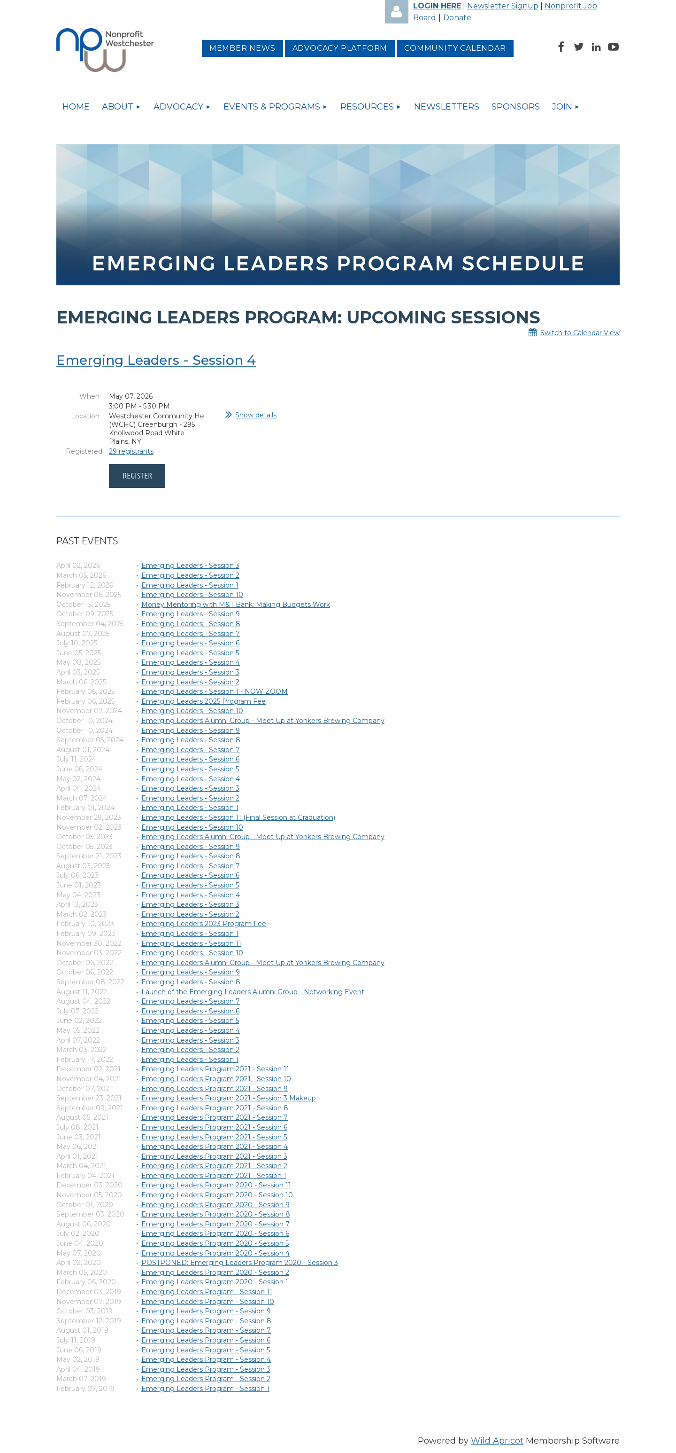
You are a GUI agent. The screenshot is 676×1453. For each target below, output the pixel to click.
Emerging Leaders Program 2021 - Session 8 (214, 1108)
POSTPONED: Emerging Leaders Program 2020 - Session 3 (239, 1262)
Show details (256, 415)
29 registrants (131, 451)
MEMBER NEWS (242, 48)
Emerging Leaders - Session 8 (190, 624)
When (89, 396)
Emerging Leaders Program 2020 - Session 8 (215, 1214)
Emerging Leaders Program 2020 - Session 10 (217, 1195)
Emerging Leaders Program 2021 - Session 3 (214, 1156)
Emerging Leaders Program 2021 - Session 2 (214, 1166)
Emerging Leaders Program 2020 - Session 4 (215, 1253)
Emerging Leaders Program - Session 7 (206, 1330)
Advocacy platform (340, 48)
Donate (457, 17)
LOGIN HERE (437, 5)
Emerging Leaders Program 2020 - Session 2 (215, 1272)
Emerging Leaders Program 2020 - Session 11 (216, 1185)
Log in (396, 12)
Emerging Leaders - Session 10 (192, 594)
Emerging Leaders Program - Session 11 (206, 1292)
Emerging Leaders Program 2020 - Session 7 (215, 1224)
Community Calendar (455, 48)
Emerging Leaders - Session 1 (189, 585)
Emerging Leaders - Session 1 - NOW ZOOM (214, 691)
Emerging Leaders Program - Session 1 (205, 1388)
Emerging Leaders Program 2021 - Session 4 (214, 1146)
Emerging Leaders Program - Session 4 (206, 1359)
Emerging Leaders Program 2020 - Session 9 (215, 1205)
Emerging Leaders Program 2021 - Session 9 (214, 1088)
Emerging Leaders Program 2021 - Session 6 (214, 1127)
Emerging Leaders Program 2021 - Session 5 (214, 1137)
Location (85, 416)
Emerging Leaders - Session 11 (191, 943)
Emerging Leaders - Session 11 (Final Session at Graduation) (238, 817)
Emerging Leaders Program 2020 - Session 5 (215, 1243)
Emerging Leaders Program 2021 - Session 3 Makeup (228, 1098)
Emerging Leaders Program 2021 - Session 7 (214, 1117)
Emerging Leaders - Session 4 (156, 360)
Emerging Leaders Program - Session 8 (206, 1321)
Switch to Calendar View (580, 333)
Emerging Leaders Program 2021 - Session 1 (213, 1175)
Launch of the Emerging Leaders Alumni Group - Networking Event (252, 992)
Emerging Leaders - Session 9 (190, 614)
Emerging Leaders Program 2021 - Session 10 (216, 1079)
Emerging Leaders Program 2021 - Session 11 (215, 1069)
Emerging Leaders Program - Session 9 (206, 1311)
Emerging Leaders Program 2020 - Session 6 (215, 1233)
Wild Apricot (497, 1441)
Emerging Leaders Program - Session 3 (205, 1369)
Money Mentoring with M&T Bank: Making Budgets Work (235, 604)
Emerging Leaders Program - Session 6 (205, 1340)
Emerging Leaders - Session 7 (190, 633)
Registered (83, 451)
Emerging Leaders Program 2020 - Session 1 (214, 1282)
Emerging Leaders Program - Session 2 (205, 1378)
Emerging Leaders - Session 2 (190, 575)
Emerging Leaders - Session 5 (190, 653)
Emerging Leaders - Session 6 (190, 643)
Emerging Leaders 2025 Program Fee (203, 701)
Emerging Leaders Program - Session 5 (205, 1350)
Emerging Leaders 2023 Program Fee (203, 923)
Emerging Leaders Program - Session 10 (207, 1301)
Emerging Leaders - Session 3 (190, 565)
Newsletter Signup (502, 5)
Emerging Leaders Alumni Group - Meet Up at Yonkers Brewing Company (262, 720)
